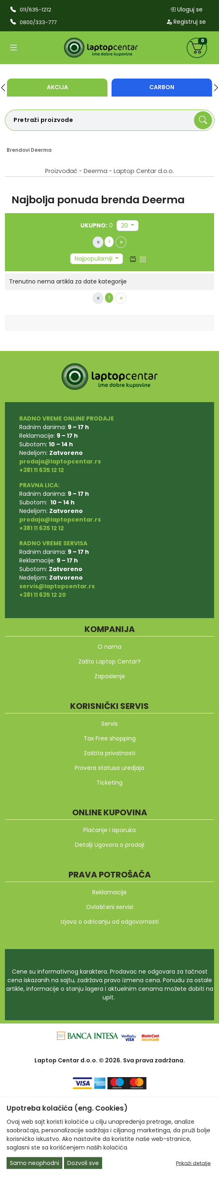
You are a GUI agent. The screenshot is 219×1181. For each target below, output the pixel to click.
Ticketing (109, 782)
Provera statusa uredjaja (109, 768)
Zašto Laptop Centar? (109, 661)
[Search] (203, 120)
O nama (109, 647)
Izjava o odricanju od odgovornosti (110, 922)
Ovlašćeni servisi (109, 907)
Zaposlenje (109, 676)
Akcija (57, 87)
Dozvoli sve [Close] (83, 1163)
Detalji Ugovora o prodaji (109, 845)
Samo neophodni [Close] (34, 1163)
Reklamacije (109, 892)
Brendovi (18, 149)
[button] (3, 88)
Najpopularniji (94, 258)
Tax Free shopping (110, 738)
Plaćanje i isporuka (109, 830)
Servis (109, 724)
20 (125, 225)
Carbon (161, 87)
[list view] (133, 258)
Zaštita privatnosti (109, 753)
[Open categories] (13, 47)
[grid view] (143, 258)
